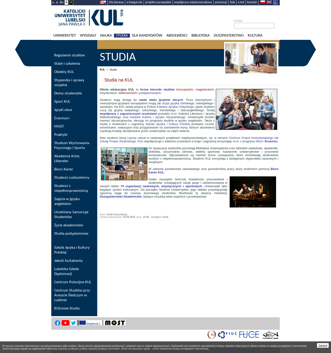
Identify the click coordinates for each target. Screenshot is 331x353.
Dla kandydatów (147, 36)
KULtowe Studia (67, 308)
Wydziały (88, 36)
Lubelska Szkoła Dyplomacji (66, 271)
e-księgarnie (134, 2)
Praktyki (60, 135)
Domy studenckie (68, 93)
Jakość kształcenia (68, 261)
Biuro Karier (63, 169)
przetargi (221, 2)
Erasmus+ (62, 118)
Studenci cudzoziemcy (71, 178)
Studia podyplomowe (71, 234)
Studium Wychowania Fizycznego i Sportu (71, 145)
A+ (62, 2)
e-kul (241, 2)
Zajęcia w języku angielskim (67, 201)
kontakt (252, 2)
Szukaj (238, 20)
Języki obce (63, 110)
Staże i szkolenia (67, 64)
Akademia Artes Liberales (67, 158)
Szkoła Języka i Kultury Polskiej (72, 250)
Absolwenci (176, 36)
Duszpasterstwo (229, 36)
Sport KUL (62, 102)
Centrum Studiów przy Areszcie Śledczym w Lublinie (72, 295)
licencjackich (171, 89)
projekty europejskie (158, 2)
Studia (122, 36)
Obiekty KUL (64, 72)
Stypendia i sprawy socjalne (69, 82)
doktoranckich (128, 93)
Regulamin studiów (69, 55)
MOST (59, 126)
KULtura (255, 36)
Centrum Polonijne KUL (72, 282)
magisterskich (205, 89)
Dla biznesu (116, 2)
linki (232, 2)
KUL (102, 69)
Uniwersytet (64, 36)
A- (53, 2)
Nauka (106, 36)
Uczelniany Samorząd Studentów (71, 214)
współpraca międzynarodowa (193, 2)
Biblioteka (200, 36)
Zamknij (322, 345)
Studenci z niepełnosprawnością (71, 188)
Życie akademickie (68, 225)
